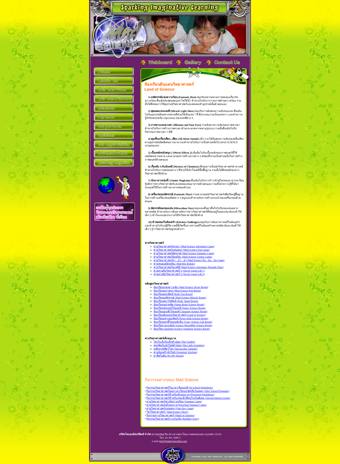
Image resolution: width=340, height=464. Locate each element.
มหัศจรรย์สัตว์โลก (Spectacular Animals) (175, 348)
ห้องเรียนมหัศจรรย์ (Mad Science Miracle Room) (180, 297)
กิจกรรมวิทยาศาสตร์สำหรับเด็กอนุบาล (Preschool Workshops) (180, 394)
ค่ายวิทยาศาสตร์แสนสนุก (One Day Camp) (170, 408)
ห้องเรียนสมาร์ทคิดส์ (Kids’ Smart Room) (176, 301)
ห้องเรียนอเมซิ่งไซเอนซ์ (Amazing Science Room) (180, 311)
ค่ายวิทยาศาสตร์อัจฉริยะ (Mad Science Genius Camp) (183, 256)
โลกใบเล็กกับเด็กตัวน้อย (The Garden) (174, 341)
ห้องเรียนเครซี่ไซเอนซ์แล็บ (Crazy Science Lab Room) (183, 321)
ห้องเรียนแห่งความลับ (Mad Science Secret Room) (181, 287)
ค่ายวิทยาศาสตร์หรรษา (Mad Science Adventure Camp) (184, 246)
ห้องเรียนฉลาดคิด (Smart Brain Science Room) (179, 304)
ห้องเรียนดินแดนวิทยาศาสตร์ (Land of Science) (180, 314)
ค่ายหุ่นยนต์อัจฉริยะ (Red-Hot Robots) (174, 263)
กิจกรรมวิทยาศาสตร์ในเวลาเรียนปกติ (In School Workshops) (179, 387)
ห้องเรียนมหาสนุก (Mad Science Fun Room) (177, 290)
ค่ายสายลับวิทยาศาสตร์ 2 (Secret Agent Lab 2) (179, 274)
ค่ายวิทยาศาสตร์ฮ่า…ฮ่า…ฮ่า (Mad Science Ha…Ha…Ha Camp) (189, 260)
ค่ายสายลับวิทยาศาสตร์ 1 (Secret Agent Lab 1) (179, 270)
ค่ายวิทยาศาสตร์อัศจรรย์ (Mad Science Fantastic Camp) (184, 253)
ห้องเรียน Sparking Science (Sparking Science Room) (182, 328)
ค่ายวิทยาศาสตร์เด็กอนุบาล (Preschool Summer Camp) (176, 405)
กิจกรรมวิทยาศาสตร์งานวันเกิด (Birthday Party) (172, 418)
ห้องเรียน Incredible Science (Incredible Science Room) (183, 325)
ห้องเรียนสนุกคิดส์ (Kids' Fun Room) (173, 294)
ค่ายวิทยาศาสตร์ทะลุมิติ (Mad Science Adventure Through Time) (188, 267)
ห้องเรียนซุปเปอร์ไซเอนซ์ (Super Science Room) (180, 308)
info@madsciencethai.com (173, 441)
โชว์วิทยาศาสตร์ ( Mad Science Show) (167, 411)
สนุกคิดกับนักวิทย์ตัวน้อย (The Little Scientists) (179, 345)
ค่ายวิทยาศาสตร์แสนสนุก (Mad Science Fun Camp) (182, 249)
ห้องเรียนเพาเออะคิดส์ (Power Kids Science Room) (181, 318)
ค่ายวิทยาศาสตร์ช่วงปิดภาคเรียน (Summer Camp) (174, 401)
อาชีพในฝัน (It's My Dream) (169, 355)
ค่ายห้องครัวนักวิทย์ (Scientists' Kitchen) (175, 352)
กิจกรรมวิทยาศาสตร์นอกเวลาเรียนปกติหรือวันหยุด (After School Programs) (187, 391)
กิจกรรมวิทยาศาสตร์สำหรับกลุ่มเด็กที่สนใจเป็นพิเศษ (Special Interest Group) (188, 398)
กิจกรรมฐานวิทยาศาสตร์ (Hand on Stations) (170, 415)
